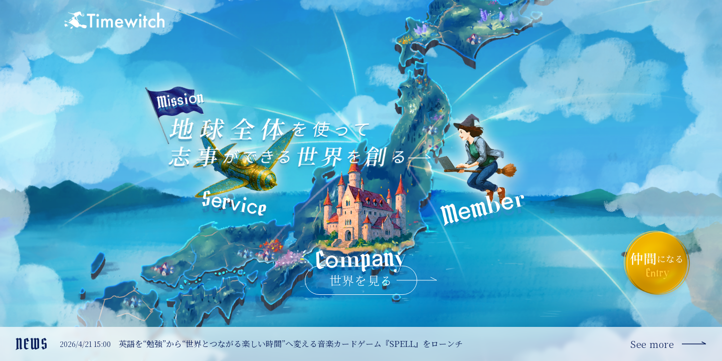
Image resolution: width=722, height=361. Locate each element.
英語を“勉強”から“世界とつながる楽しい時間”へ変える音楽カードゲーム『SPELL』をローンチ (291, 343)
